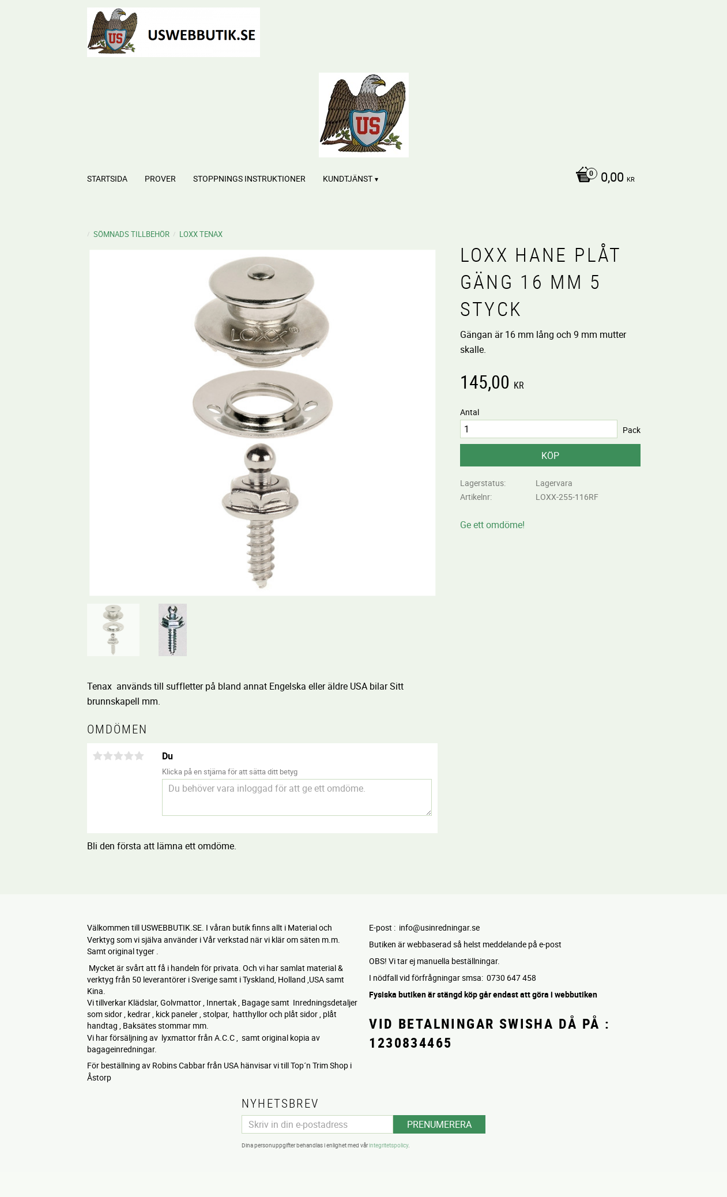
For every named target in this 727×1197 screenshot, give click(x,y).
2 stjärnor (108, 756)
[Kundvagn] (602, 178)
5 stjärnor (139, 756)
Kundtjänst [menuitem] (347, 178)
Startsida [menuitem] (107, 178)
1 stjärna (98, 756)
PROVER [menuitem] (160, 178)
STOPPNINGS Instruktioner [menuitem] (249, 178)
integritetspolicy (388, 1145)
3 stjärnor (119, 756)
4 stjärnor (129, 756)
